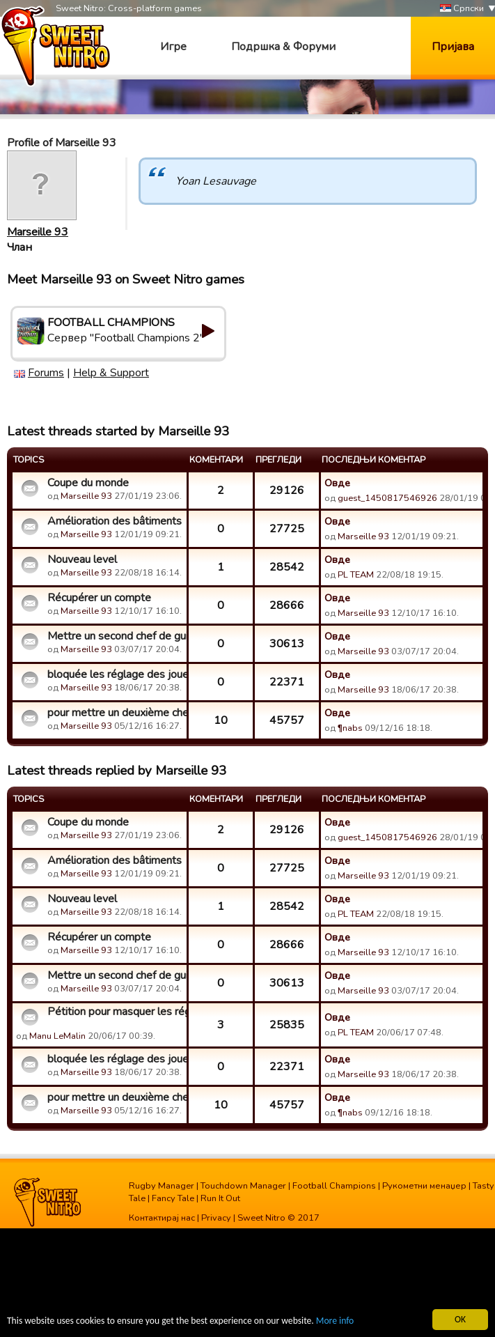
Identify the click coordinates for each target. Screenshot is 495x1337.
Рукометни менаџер (424, 1186)
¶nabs (350, 728)
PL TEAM (356, 575)
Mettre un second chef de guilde (115, 636)
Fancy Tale (173, 1198)
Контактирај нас (162, 1218)
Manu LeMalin (57, 1036)
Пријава (453, 46)
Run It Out (220, 1198)
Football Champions (334, 1186)
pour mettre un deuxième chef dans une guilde (115, 713)
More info (335, 1321)
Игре (173, 46)
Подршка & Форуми (283, 46)
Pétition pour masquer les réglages (115, 1012)
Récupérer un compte (99, 598)
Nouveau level (82, 559)
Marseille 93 (37, 232)
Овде (337, 483)
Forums (46, 372)
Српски (462, 8)
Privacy (216, 1218)
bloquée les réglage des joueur (115, 674)
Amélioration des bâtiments (114, 521)
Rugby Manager (161, 1186)
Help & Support (111, 372)
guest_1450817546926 (387, 498)
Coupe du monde (88, 483)
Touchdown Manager (243, 1186)
